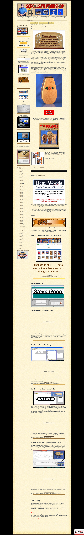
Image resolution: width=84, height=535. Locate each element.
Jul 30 (21, 221)
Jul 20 (21, 211)
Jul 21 (21, 212)
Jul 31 (21, 223)
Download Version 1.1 (49, 382)
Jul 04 (21, 193)
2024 (20, 245)
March (21, 183)
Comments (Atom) (41, 175)
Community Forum (43, 22)
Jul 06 (21, 196)
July (21, 189)
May (21, 186)
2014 (20, 178)
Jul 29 (21, 220)
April (21, 184)
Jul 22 (21, 214)
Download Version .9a (49, 492)
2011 (20, 174)
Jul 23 (21, 215)
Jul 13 (21, 204)
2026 (20, 248)
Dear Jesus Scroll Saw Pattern (40, 27)
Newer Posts (34, 170)
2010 (20, 173)
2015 (20, 232)
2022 (20, 242)
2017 (20, 235)
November (22, 229)
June (21, 187)
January (21, 180)
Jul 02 (21, 190)
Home (49, 170)
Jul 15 (21, 207)
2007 (20, 168)
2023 (20, 243)
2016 (20, 233)
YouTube (51, 22)
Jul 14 (21, 205)
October (21, 227)
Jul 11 (21, 202)
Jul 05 (21, 195)
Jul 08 (21, 198)
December (22, 230)
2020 (20, 239)
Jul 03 (21, 192)
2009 (20, 171)
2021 (20, 240)
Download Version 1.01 (49, 436)
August (21, 224)
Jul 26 (21, 217)
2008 (20, 170)
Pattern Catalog (34, 22)
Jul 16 (21, 208)
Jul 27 (21, 218)
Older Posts (64, 170)
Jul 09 (21, 199)
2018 (20, 236)
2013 (20, 177)
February (21, 181)
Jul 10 (21, 201)
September (22, 226)
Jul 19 (21, 209)
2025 (20, 246)
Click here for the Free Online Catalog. (49, 276)
